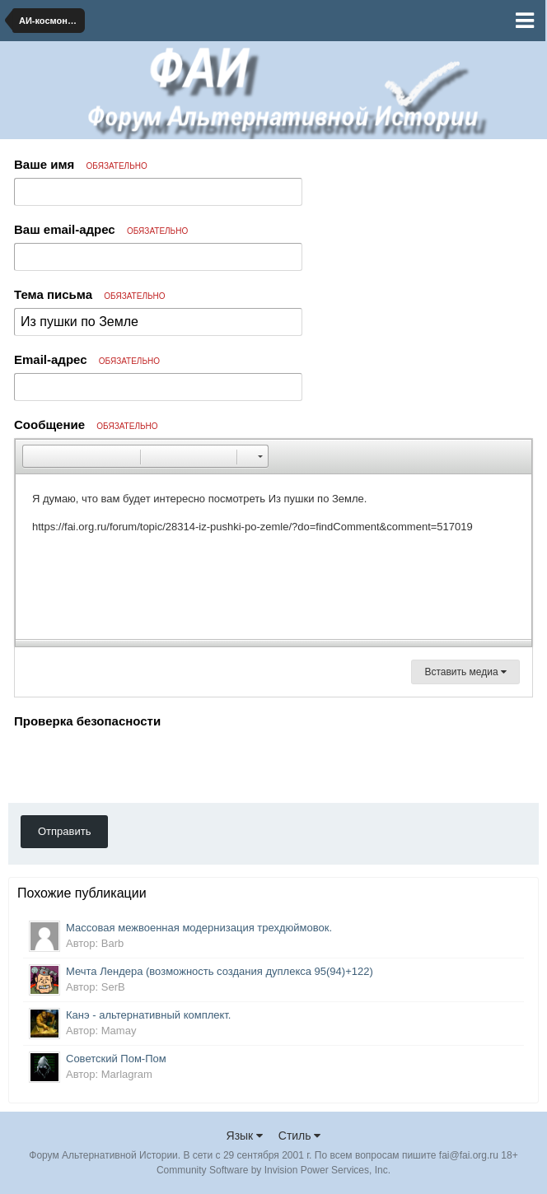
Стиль (299, 1135)
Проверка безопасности (87, 721)
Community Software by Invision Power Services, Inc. (273, 1170)
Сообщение (86, 424)
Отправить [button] (64, 831)
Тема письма (90, 294)
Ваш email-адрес (101, 229)
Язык (245, 1135)
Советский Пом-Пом (116, 1058)
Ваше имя (80, 164)
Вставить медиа (465, 672)
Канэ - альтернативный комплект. (148, 1015)
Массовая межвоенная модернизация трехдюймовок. (199, 927)
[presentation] (139, 765)
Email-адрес (87, 359)
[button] (34, 456)
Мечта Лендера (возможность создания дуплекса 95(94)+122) (219, 971)
